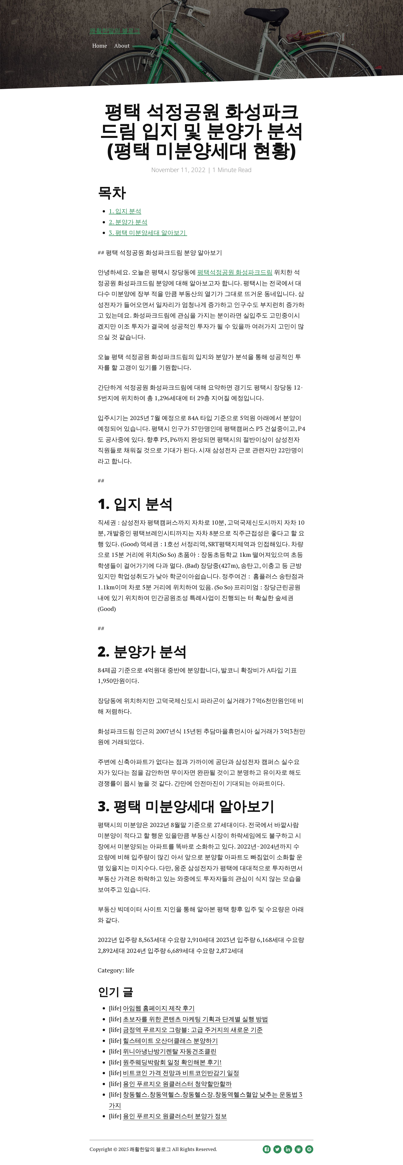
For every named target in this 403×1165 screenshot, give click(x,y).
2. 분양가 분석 (128, 222)
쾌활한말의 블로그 (115, 30)
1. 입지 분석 (125, 211)
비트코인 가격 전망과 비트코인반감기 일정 (181, 1073)
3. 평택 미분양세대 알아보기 (148, 232)
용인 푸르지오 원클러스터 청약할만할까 (177, 1084)
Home (99, 45)
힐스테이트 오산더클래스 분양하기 (170, 1040)
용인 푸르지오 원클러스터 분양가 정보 (175, 1116)
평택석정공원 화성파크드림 (235, 272)
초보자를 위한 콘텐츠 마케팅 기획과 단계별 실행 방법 (195, 1019)
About (122, 45)
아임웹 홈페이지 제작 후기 (159, 1008)
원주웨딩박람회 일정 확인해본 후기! (172, 1062)
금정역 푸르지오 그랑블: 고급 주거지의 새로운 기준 (193, 1029)
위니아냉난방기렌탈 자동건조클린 (170, 1051)
